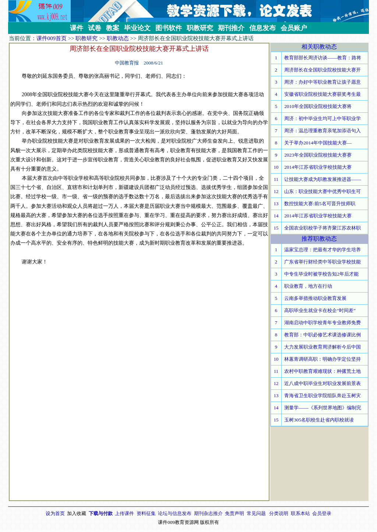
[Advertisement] (139, 289)
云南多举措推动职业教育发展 (315, 298)
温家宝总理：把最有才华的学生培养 (322, 249)
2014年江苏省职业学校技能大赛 (318, 167)
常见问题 (256, 513)
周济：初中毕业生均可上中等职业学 (322, 118)
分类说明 (278, 513)
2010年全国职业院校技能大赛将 (318, 106)
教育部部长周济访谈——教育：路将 (322, 57)
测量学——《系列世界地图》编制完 (322, 407)
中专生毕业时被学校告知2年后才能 (321, 274)
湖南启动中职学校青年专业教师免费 (322, 322)
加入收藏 (76, 513)
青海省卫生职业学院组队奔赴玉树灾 (322, 395)
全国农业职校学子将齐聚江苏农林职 (322, 228)
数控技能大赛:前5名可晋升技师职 (319, 203)
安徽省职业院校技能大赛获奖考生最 (322, 94)
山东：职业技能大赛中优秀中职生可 (322, 191)
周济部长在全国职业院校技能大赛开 (322, 70)
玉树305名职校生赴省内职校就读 (319, 420)
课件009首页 (51, 38)
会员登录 (321, 513)
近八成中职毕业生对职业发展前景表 (322, 383)
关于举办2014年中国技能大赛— (318, 143)
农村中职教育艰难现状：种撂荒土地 (322, 371)
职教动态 (118, 38)
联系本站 (300, 513)
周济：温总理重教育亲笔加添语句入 (322, 130)
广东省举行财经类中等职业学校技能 (322, 262)
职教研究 (86, 38)
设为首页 (55, 513)
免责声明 (234, 513)
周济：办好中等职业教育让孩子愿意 (322, 82)
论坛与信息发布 (174, 513)
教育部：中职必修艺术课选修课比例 (322, 334)
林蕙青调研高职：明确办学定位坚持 (322, 359)
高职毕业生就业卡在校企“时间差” (320, 310)
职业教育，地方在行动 (308, 286)
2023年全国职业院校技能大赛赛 (318, 155)
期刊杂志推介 (208, 513)
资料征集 (146, 513)
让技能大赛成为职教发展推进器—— (322, 179)
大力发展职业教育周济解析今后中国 (322, 347)
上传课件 (124, 513)
